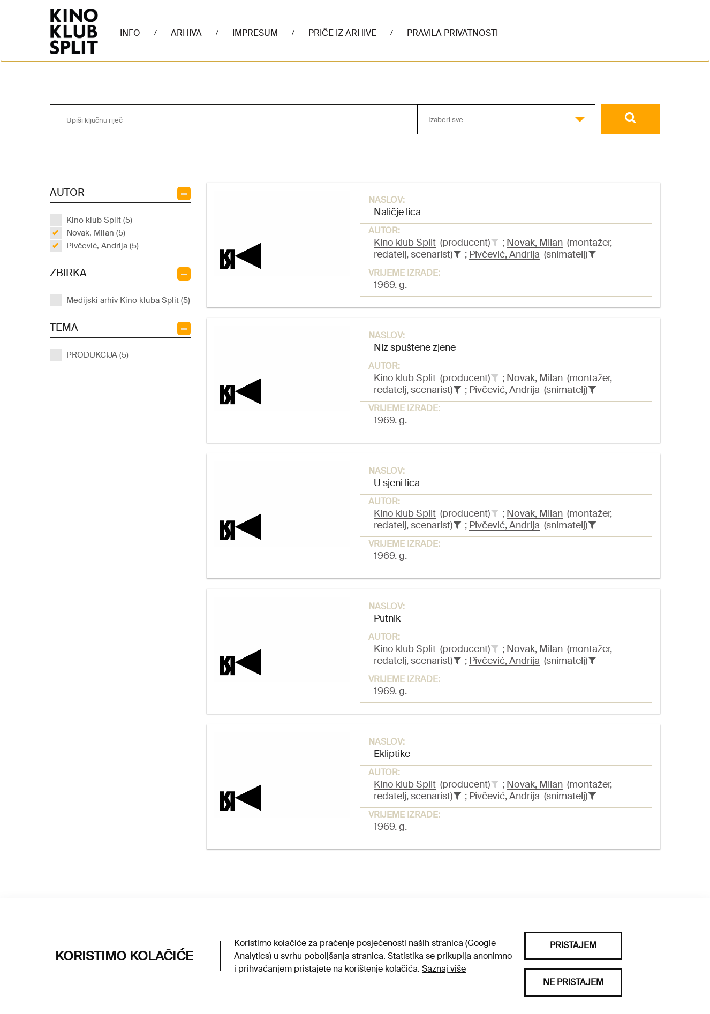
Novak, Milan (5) (95, 233)
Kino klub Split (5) (99, 220)
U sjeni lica (397, 482)
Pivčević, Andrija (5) (102, 245)
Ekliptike (392, 753)
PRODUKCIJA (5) (97, 355)
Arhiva (186, 33)
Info (130, 33)
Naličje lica (397, 212)
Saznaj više (444, 968)
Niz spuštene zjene (415, 347)
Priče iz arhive (342, 33)
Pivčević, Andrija (504, 254)
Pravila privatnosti (452, 33)
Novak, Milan (535, 242)
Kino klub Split (405, 242)
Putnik (387, 618)
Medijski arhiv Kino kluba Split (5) (128, 300)
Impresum (255, 33)
